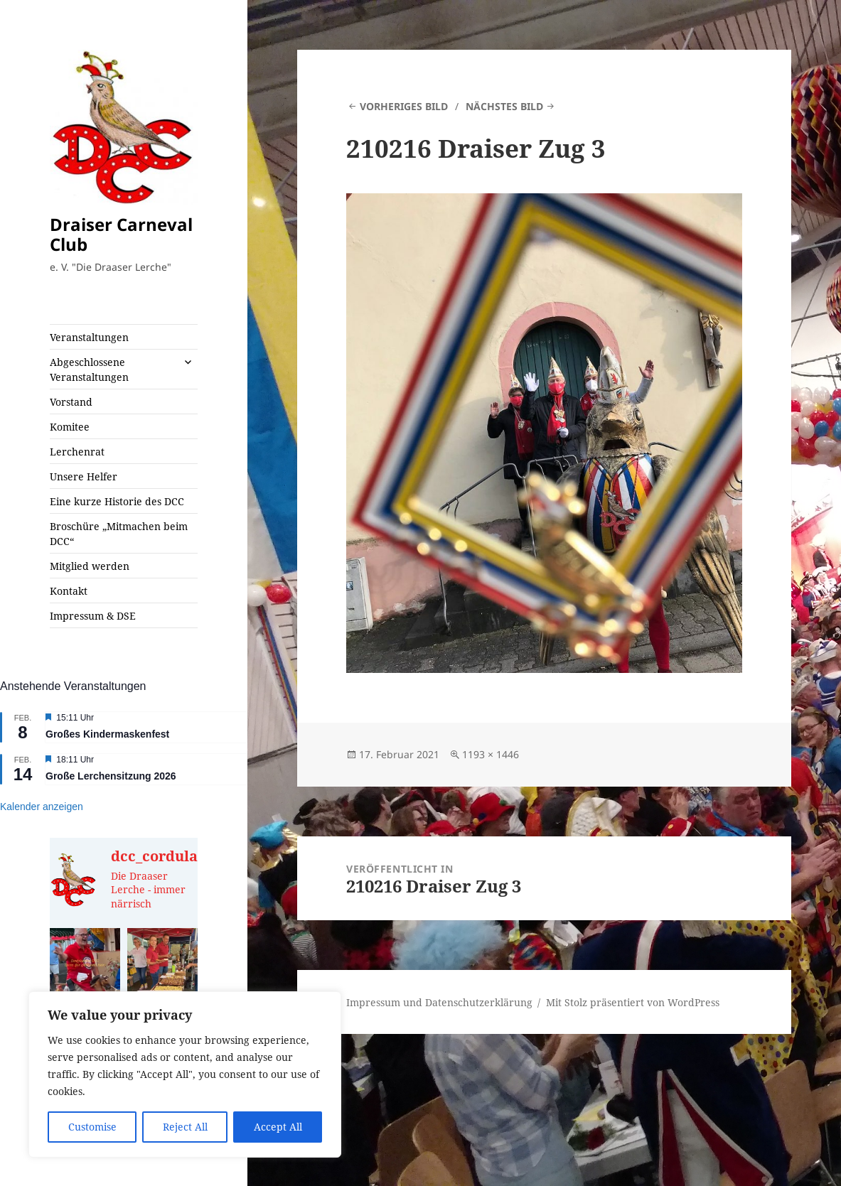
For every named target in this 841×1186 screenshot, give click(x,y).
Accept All (278, 1126)
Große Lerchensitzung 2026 (110, 776)
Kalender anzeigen (41, 806)
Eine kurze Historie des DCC (117, 501)
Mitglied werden (89, 566)
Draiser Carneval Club (121, 234)
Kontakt (68, 591)
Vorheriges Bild (404, 106)
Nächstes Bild (504, 106)
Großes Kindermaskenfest (107, 734)
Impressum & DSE (93, 615)
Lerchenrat (77, 451)
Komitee (70, 426)
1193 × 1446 (490, 754)
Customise (92, 1126)
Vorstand (71, 402)
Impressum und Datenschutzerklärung (439, 1002)
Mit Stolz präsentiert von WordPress (632, 1002)
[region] (184, 1074)
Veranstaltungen (89, 337)
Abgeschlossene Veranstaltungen (89, 369)
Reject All (185, 1126)
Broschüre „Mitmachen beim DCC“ (119, 533)
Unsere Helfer (83, 476)
